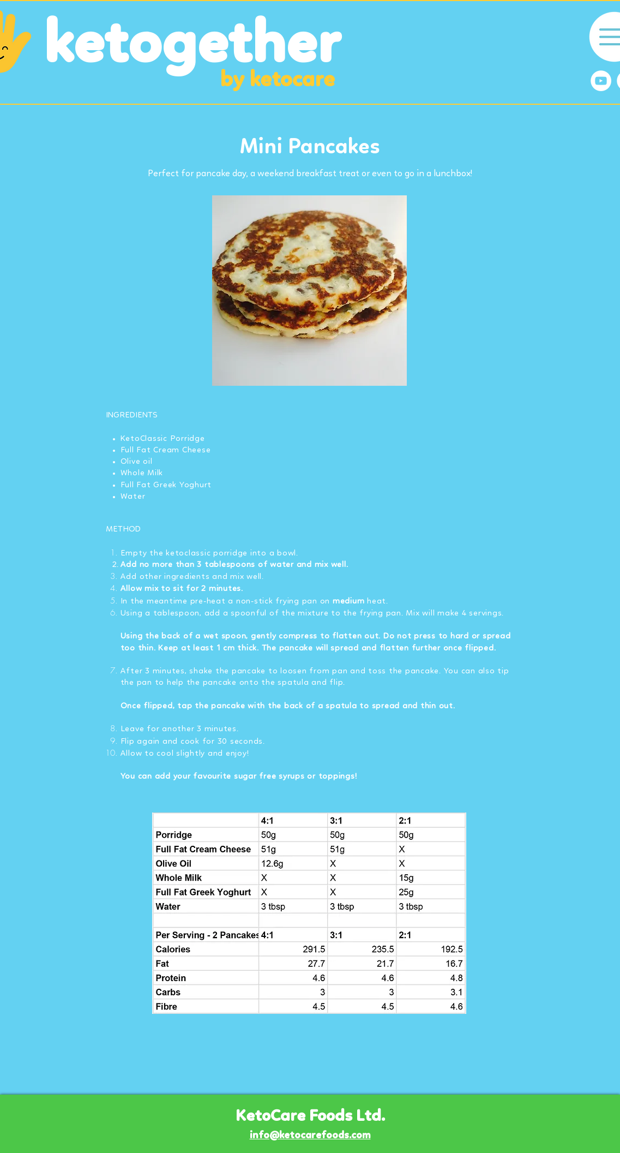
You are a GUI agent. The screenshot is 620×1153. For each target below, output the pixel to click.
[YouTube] (601, 80)
